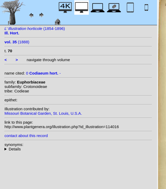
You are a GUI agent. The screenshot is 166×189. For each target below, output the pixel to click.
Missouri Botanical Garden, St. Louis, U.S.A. (43, 113)
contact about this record (26, 135)
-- (78, 149)
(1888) (16, 42)
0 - (43, 73)
